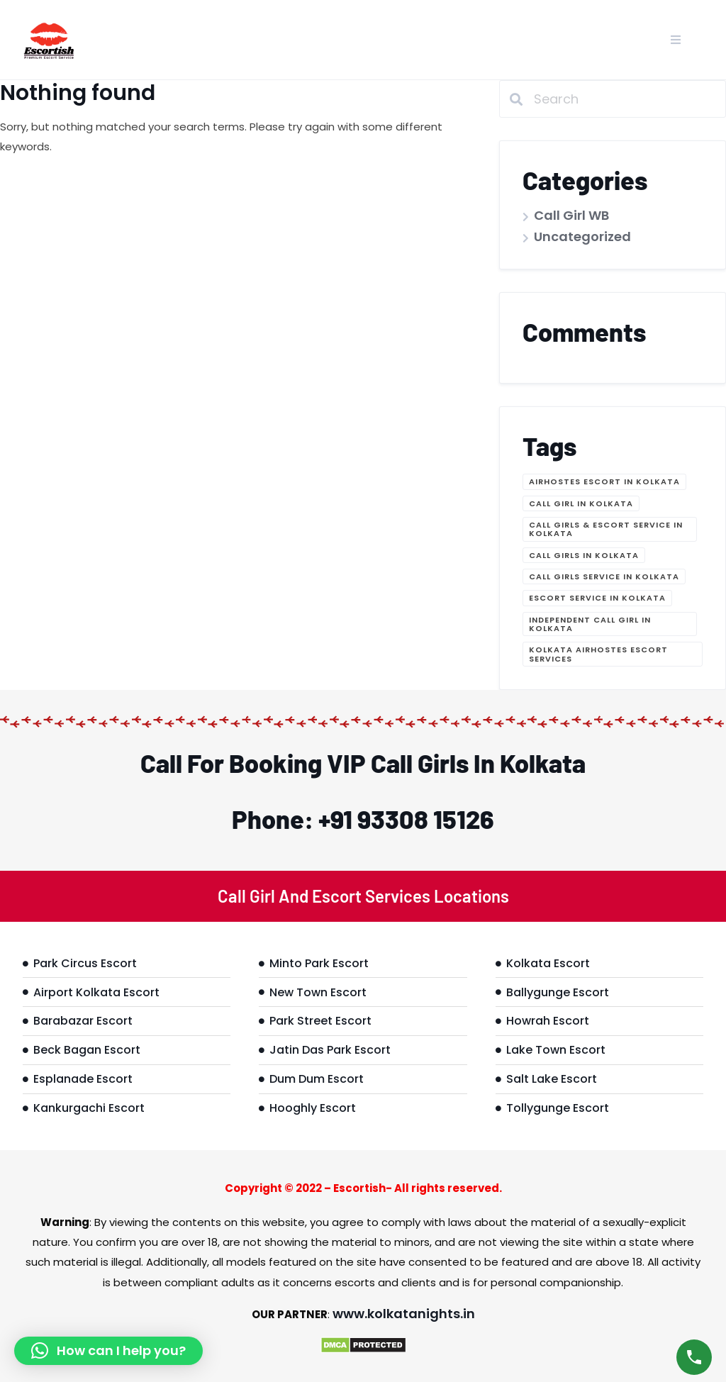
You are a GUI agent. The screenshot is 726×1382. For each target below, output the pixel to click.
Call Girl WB (571, 215)
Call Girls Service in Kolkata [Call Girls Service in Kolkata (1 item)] (604, 576)
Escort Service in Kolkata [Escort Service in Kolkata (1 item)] (597, 597)
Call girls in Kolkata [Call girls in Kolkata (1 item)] (584, 555)
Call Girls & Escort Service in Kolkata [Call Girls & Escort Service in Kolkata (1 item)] (606, 529)
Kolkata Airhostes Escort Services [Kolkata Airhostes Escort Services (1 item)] (598, 654)
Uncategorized (582, 236)
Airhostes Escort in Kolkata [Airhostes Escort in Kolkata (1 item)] (604, 481)
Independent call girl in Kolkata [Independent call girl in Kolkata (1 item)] (590, 624)
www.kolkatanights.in (404, 1313)
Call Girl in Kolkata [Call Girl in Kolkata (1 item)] (581, 503)
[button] (108, 1351)
